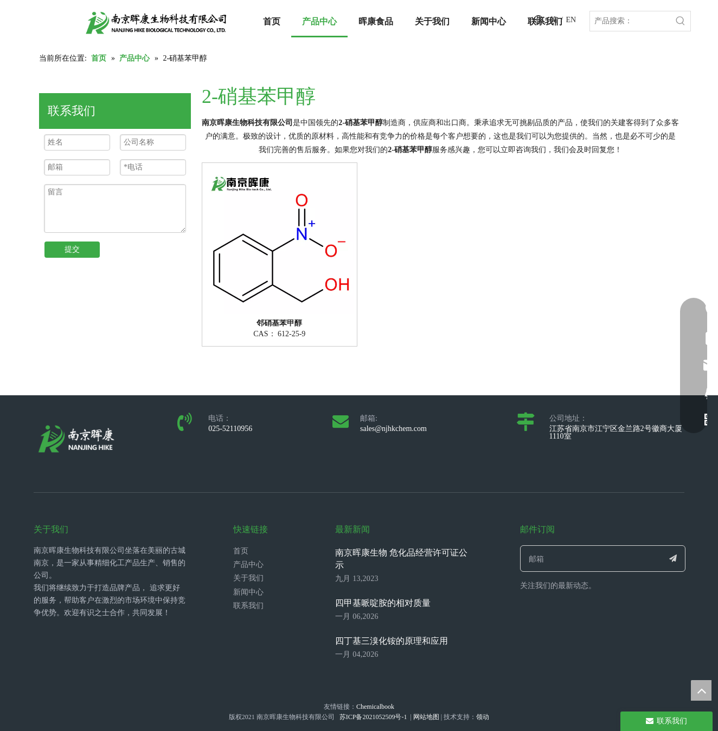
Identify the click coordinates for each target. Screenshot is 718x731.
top (701, 690)
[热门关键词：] (680, 21)
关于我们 (248, 578)
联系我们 (248, 606)
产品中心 (248, 564)
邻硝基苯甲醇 (279, 323)
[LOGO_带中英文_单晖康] (156, 22)
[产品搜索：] (630, 21)
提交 (72, 249)
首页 (240, 551)
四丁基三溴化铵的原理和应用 (391, 640)
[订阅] (673, 558)
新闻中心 (248, 592)
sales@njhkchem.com (393, 429)
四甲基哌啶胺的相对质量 (383, 603)
